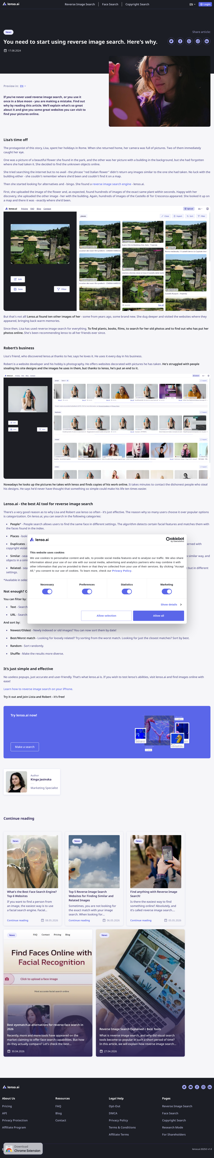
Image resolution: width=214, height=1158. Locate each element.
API (4, 1113)
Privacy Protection (15, 1120)
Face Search (110, 4)
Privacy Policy (118, 1120)
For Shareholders (174, 1134)
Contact (60, 1120)
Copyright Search (137, 4)
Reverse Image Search (80, 4)
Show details (169, 604)
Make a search (25, 747)
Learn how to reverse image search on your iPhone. (38, 689)
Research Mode (172, 1127)
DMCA (113, 1113)
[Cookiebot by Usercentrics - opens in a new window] (168, 539)
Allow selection (106, 615)
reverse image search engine (111, 184)
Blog (58, 1113)
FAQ (58, 1106)
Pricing (7, 1106)
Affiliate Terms (119, 1134)
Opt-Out (114, 1106)
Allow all (158, 615)
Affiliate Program (14, 1127)
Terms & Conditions (122, 1127)
